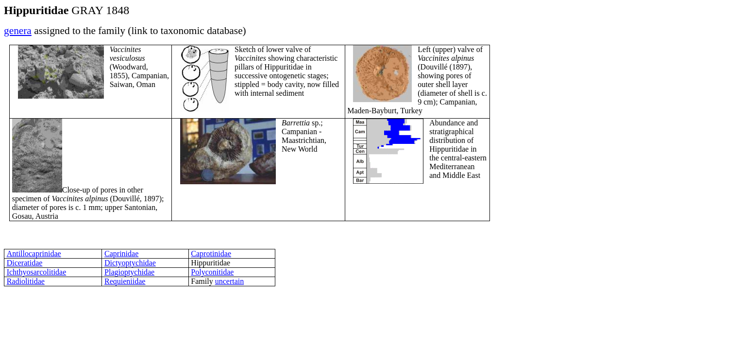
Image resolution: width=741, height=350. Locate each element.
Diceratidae (25, 263)
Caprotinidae (211, 253)
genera (18, 30)
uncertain (229, 281)
